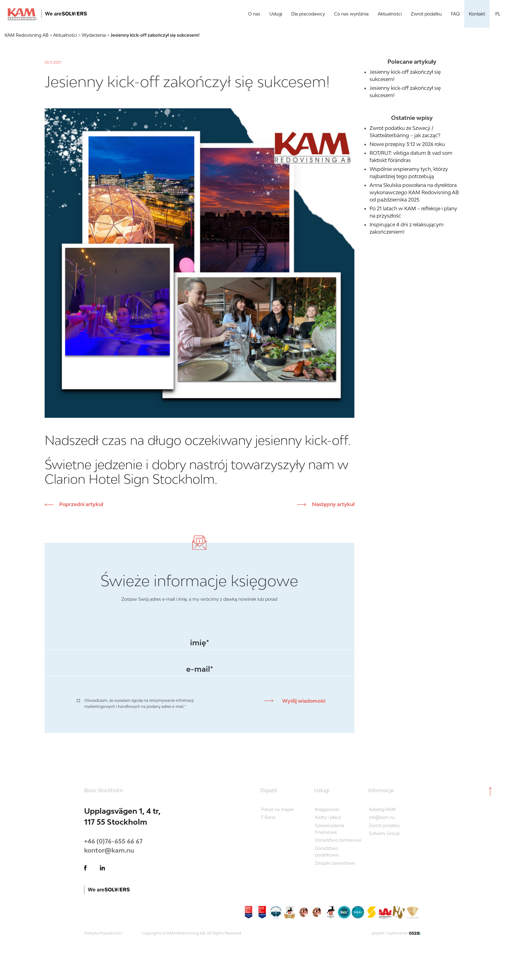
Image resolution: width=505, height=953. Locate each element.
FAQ (455, 13)
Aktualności (390, 13)
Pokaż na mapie (277, 809)
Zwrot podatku (426, 13)
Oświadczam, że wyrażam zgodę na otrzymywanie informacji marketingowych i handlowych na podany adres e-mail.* (139, 703)
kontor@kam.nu (109, 850)
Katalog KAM (382, 809)
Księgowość (327, 809)
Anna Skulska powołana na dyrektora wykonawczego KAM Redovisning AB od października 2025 (414, 192)
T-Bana (268, 817)
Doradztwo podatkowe (327, 851)
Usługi (275, 13)
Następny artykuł (332, 504)
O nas (254, 13)
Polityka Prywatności (103, 933)
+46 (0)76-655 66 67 (113, 841)
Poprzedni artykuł (80, 504)
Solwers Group (384, 833)
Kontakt (477, 13)
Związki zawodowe (335, 863)
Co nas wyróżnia (351, 13)
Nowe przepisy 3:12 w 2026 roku (407, 144)
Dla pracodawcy (308, 13)
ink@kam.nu (382, 817)
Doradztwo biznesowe (338, 840)
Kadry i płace (328, 817)
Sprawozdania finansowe (329, 829)
